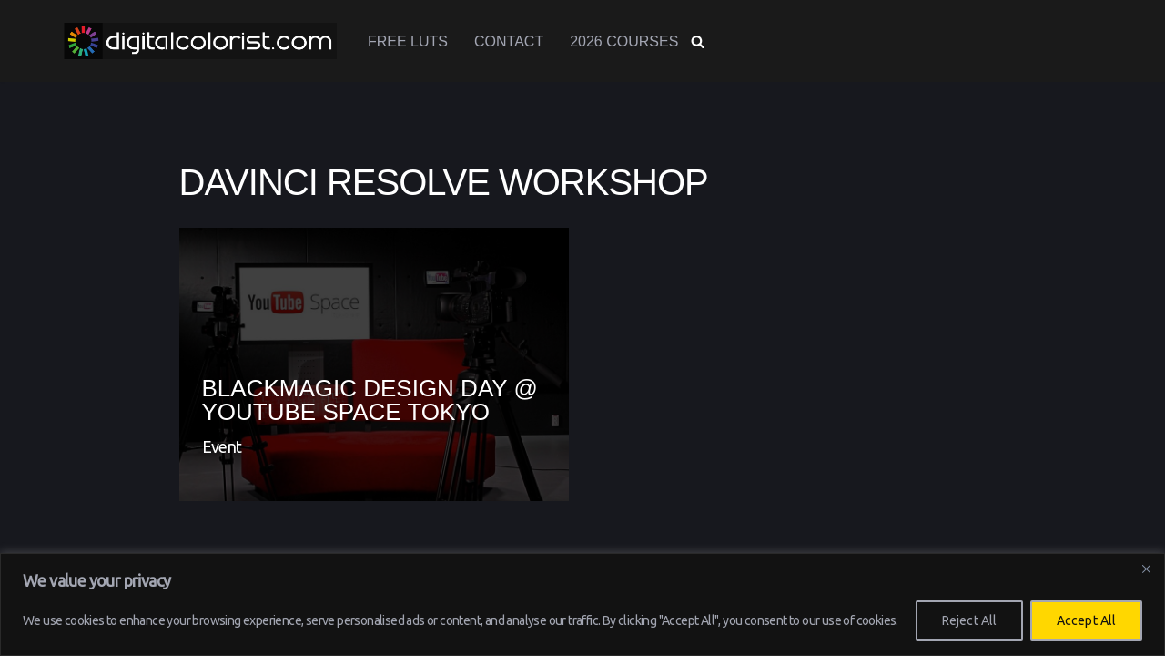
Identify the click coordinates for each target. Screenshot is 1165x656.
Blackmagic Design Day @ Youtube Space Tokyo (370, 399)
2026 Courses (624, 41)
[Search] (697, 41)
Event (222, 446)
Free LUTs (408, 41)
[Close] (1146, 568)
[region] (582, 604)
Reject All (969, 620)
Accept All (1086, 620)
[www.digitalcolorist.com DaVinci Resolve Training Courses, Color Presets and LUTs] (200, 41)
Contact (508, 41)
